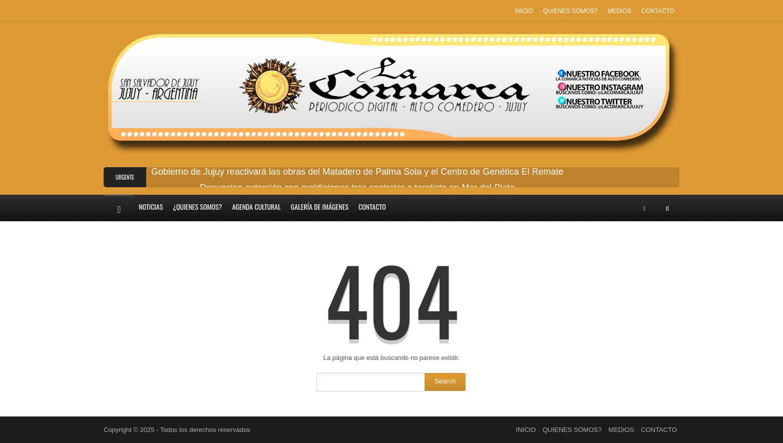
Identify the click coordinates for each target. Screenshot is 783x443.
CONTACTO (657, 11)
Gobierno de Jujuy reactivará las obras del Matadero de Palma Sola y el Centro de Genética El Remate (357, 172)
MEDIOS (619, 11)
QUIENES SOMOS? (570, 11)
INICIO (524, 11)
